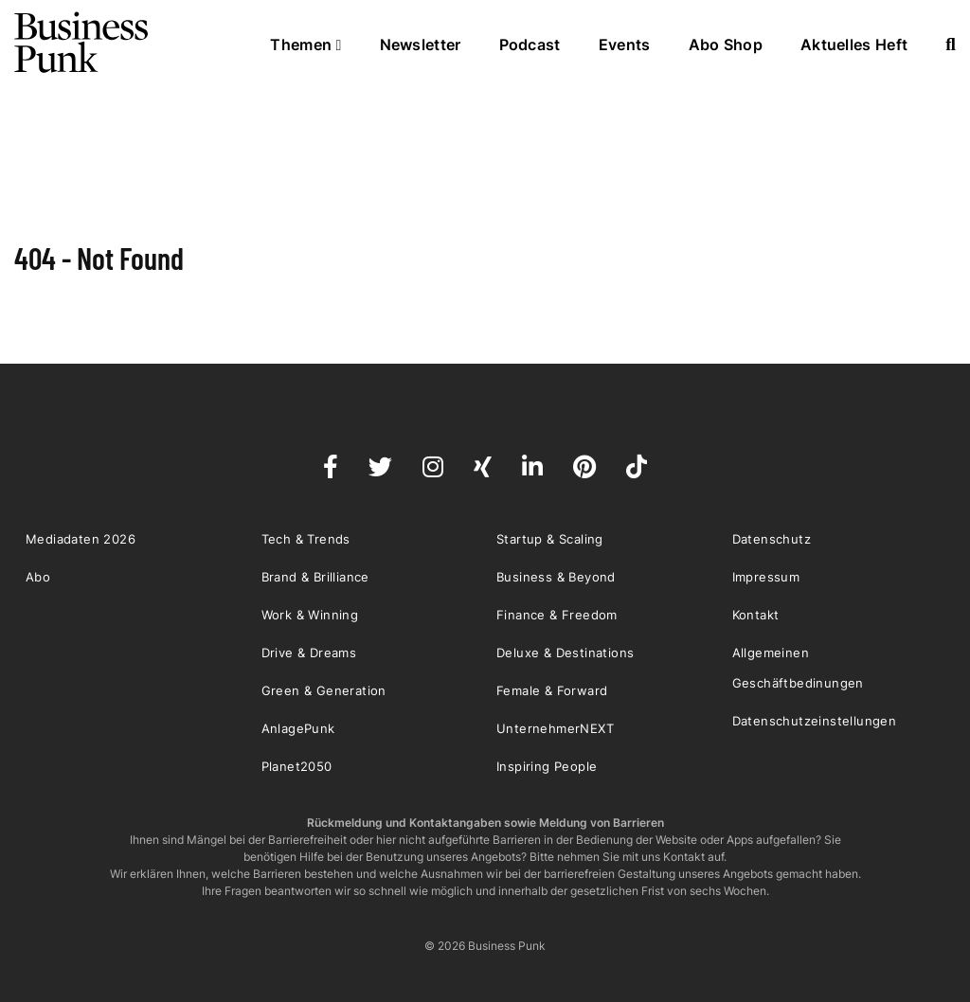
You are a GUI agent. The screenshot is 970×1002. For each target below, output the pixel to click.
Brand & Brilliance (315, 576)
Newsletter (420, 44)
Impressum (766, 576)
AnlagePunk (298, 728)
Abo (38, 576)
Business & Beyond (556, 576)
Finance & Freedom (557, 614)
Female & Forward (551, 690)
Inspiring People (546, 766)
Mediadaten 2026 (80, 538)
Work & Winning (310, 614)
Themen (305, 44)
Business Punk (82, 42)
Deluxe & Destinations (565, 652)
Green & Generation (323, 690)
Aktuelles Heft (853, 44)
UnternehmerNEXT (555, 728)
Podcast (530, 44)
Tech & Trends (305, 538)
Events (625, 44)
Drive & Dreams (309, 652)
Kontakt (756, 614)
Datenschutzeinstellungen (814, 720)
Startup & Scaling (549, 538)
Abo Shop (726, 44)
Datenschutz (771, 538)
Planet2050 (296, 766)
